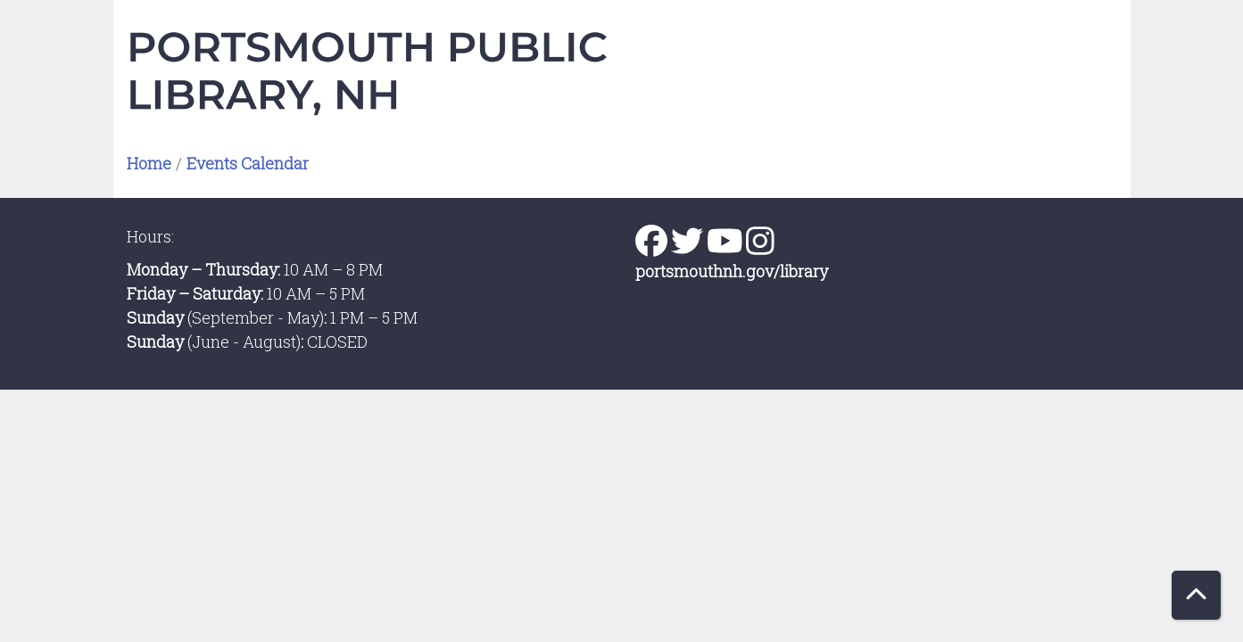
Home (149, 163)
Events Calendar (247, 163)
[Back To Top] (1196, 595)
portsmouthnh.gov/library (731, 271)
